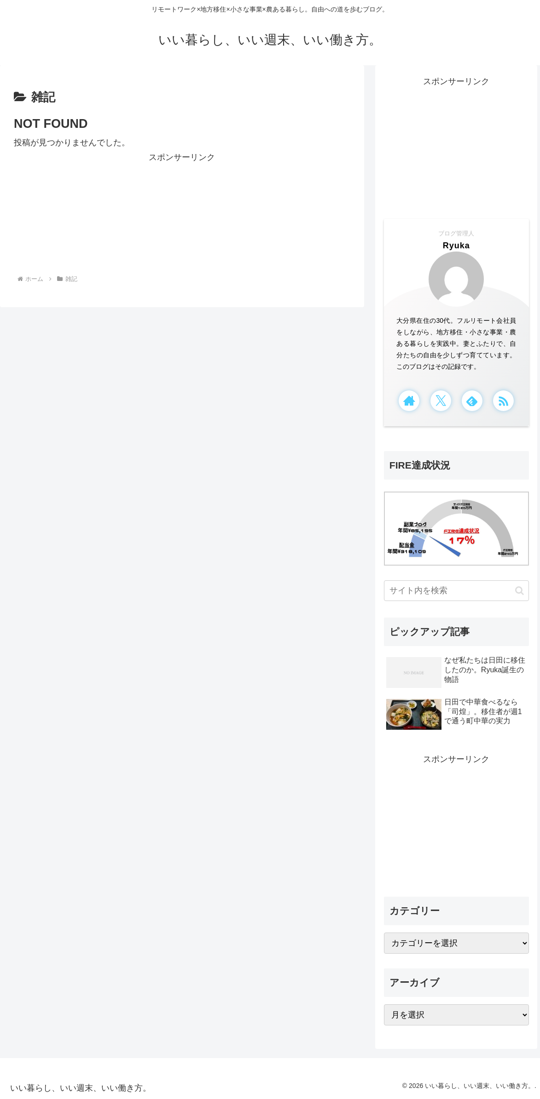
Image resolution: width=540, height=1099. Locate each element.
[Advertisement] (182, 212)
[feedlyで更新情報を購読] (472, 400)
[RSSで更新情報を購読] (503, 400)
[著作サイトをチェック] (409, 400)
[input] (456, 590)
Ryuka (456, 245)
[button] (519, 590)
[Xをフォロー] (440, 400)
